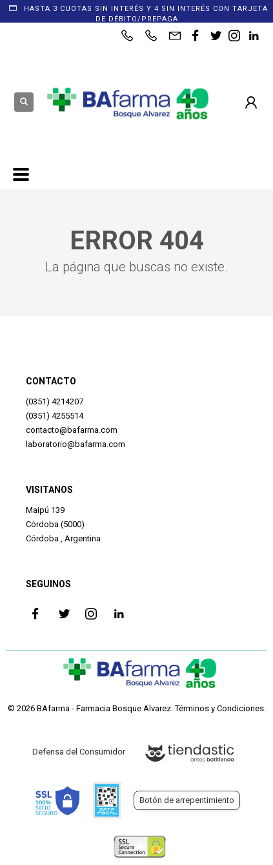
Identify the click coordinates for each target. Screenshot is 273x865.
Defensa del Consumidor (78, 751)
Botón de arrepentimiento (186, 800)
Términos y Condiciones (219, 708)
